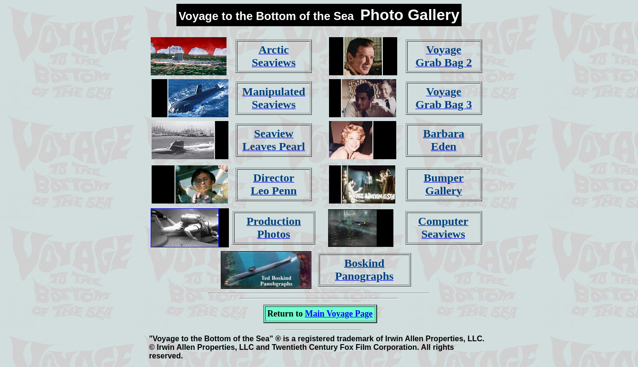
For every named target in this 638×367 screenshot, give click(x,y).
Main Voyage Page (339, 313)
